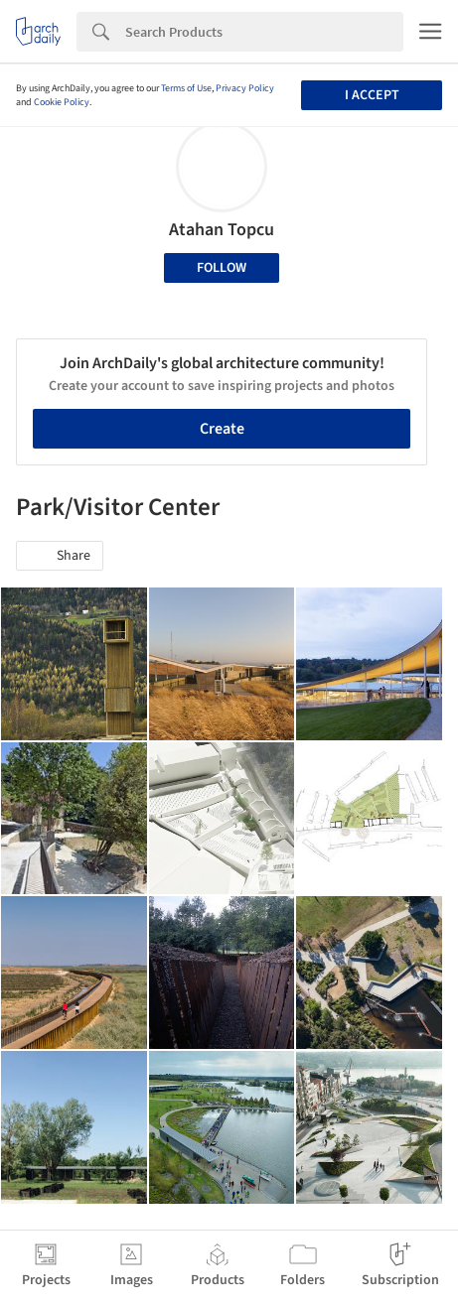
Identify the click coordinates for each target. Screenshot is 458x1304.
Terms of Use (186, 88)
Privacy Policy (245, 88)
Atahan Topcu (221, 229)
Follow (221, 268)
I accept (372, 95)
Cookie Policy (61, 102)
